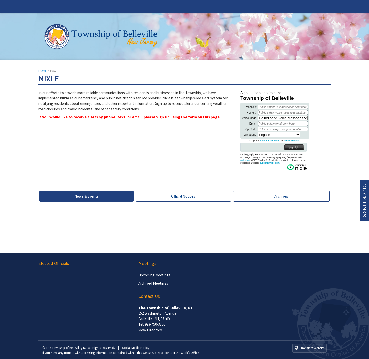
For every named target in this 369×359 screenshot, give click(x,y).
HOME (42, 71)
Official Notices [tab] (183, 196)
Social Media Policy (135, 348)
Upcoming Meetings (154, 275)
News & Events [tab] (86, 196)
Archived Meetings (153, 283)
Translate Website (309, 348)
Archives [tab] (281, 196)
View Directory (150, 329)
